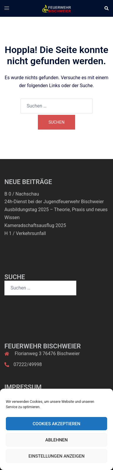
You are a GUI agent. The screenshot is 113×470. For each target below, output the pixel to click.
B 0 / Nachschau (21, 194)
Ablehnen (56, 440)
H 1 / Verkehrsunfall (25, 233)
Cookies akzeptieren (56, 423)
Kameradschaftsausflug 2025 (35, 225)
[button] (106, 8)
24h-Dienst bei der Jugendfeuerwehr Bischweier (54, 201)
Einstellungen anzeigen (56, 456)
